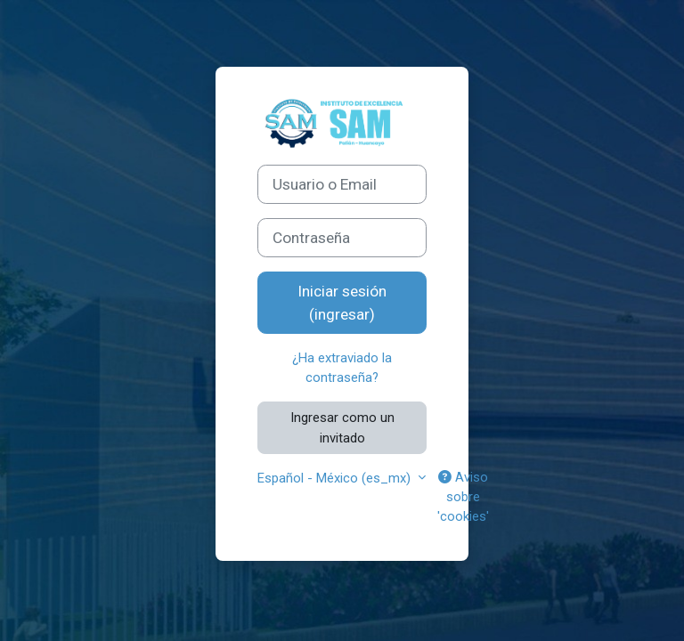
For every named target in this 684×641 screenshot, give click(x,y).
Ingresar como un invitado (342, 427)
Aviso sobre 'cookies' (463, 496)
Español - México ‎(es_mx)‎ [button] (335, 478)
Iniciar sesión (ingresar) (342, 302)
